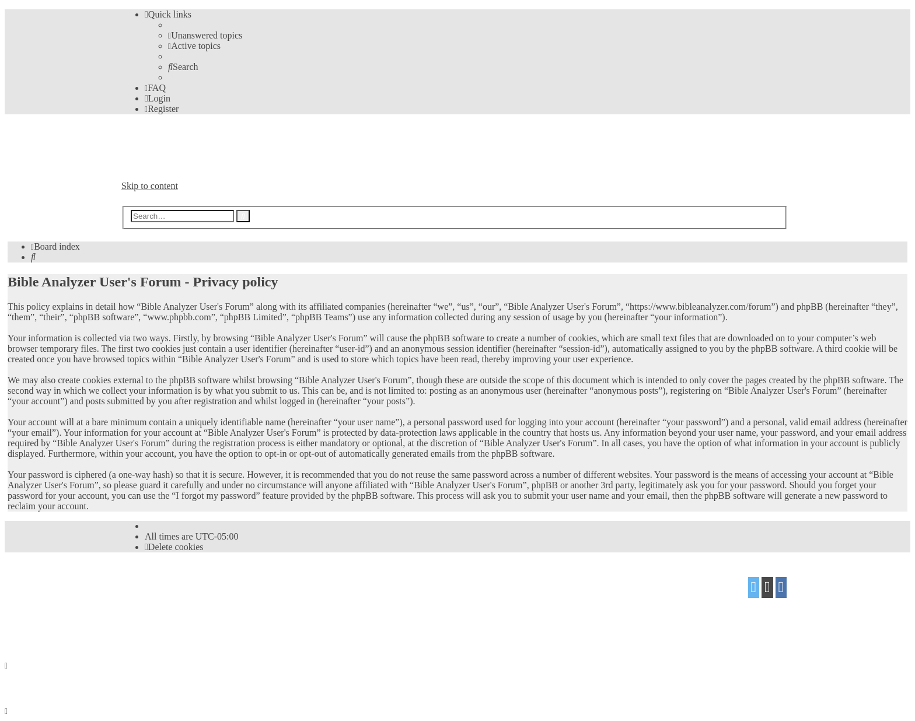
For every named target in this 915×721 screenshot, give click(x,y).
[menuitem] (205, 35)
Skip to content (149, 186)
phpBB (187, 583)
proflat (161, 606)
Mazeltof (214, 606)
